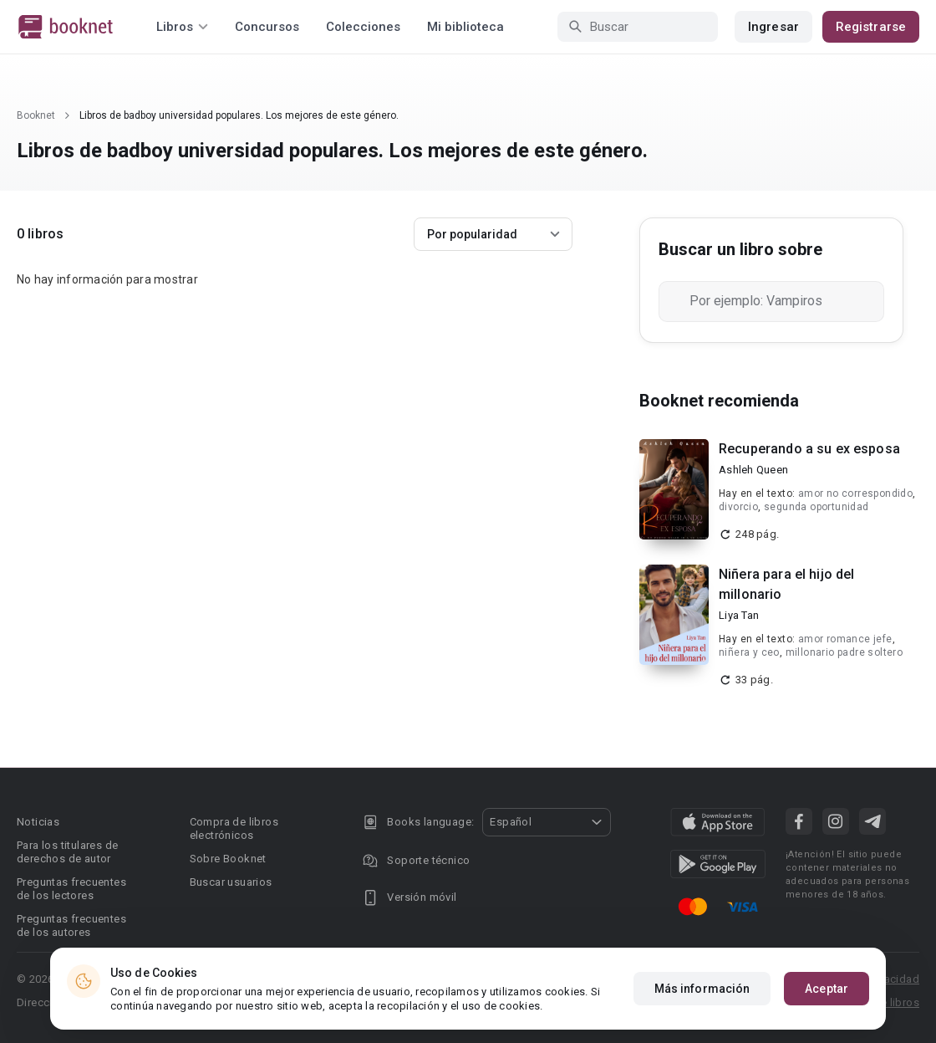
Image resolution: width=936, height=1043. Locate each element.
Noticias (38, 821)
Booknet (36, 115)
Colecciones (363, 26)
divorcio (738, 507)
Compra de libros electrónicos (234, 828)
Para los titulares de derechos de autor (67, 852)
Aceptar (826, 988)
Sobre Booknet (228, 858)
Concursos (267, 26)
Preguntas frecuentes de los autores (71, 925)
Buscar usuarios (231, 882)
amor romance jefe (845, 639)
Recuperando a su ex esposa (809, 449)
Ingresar (773, 26)
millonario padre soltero (844, 652)
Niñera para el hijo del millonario (786, 584)
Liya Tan (739, 615)
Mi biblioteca (465, 26)
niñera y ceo (749, 652)
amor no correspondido (855, 493)
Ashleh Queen (753, 469)
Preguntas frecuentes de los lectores (71, 889)
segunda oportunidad (816, 507)
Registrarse (871, 26)
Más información (702, 988)
